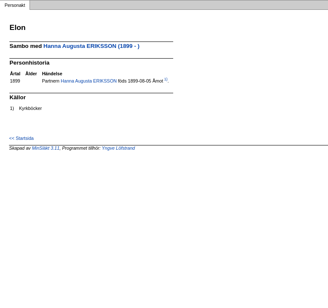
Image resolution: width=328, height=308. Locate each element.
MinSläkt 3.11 (46, 148)
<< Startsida (21, 138)
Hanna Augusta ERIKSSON (89, 80)
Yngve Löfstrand (118, 148)
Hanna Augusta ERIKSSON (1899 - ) (92, 46)
